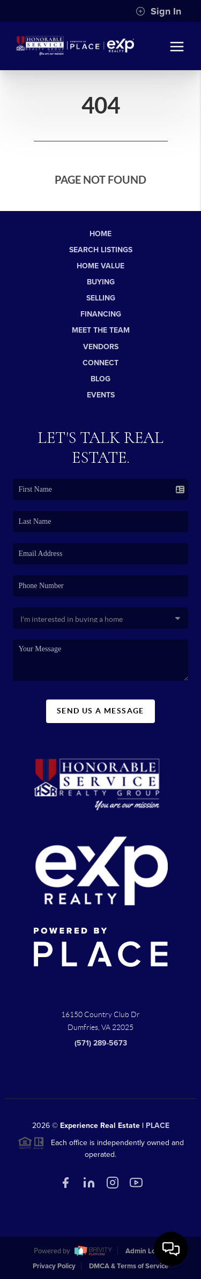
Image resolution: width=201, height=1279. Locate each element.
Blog (100, 378)
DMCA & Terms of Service (128, 1266)
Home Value (100, 265)
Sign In (158, 11)
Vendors (100, 346)
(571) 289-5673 (101, 1046)
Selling (100, 298)
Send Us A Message (100, 714)
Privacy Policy (54, 1266)
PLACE (157, 1128)
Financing (100, 314)
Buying (101, 282)
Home (100, 233)
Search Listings (100, 249)
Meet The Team (101, 330)
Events (101, 395)
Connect (100, 362)
